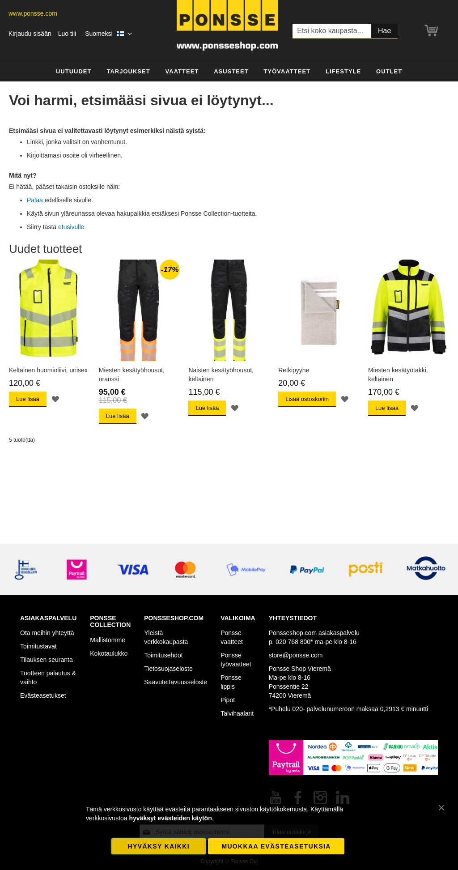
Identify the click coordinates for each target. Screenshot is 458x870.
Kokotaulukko (108, 653)
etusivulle (71, 226)
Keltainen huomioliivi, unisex (48, 370)
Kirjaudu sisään (29, 33)
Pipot (228, 700)
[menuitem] (74, 71)
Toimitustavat (38, 646)
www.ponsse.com (32, 13)
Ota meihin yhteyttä (47, 632)
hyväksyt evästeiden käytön (170, 818)
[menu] (229, 71)
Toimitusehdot (163, 655)
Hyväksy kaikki (159, 846)
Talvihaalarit (237, 713)
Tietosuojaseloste (168, 668)
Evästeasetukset (43, 695)
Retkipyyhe (293, 370)
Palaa (35, 200)
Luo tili (67, 33)
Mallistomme (107, 640)
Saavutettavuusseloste (175, 682)
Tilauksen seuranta (46, 659)
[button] (108, 34)
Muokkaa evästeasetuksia (276, 846)
